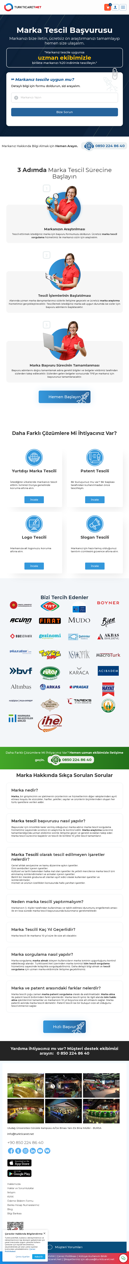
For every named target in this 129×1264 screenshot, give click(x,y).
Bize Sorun (64, 112)
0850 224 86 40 (104, 145)
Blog (10, 1209)
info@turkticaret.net (20, 1134)
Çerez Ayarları (23, 1256)
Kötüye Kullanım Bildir (93, 1256)
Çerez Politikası (67, 1256)
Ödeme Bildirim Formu (20, 1200)
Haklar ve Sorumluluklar (20, 1188)
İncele (34, 499)
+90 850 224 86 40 (25, 1142)
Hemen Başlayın (64, 396)
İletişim (11, 1192)
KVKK (10, 1196)
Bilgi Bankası (14, 1213)
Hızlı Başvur (64, 1026)
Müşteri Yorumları (64, 1247)
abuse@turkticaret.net (99, 1259)
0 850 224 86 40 (73, 1053)
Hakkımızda (14, 1184)
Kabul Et (39, 1256)
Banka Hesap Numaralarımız (23, 1205)
